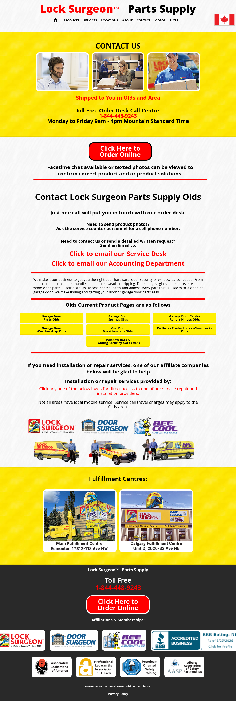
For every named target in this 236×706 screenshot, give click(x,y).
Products (71, 20)
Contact (143, 20)
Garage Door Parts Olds (51, 318)
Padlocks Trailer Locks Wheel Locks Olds (184, 329)
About (127, 20)
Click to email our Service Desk (118, 253)
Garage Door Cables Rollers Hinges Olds (184, 318)
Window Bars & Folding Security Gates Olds (118, 341)
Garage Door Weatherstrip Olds (51, 329)
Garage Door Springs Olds (118, 318)
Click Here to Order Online (120, 151)
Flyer (174, 20)
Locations (109, 20)
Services (90, 20)
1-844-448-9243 (118, 115)
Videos (160, 20)
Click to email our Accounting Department (118, 263)
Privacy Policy (118, 694)
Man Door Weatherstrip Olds (118, 329)
